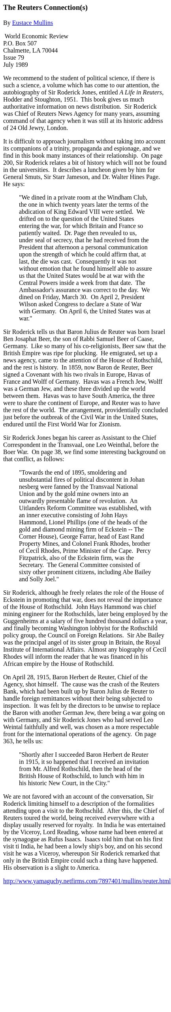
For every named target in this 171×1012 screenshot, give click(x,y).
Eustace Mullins (32, 22)
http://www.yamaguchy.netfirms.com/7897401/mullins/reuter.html (87, 881)
